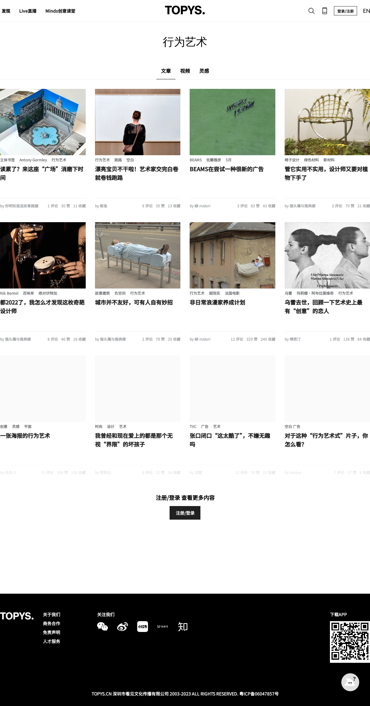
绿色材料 (311, 159)
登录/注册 (345, 11)
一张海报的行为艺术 (25, 435)
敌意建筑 (102, 293)
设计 (110, 426)
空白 (130, 159)
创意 (3, 426)
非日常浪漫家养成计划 (217, 302)
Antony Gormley (33, 159)
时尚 (98, 426)
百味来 (28, 293)
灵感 (15, 426)
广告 (204, 426)
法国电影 (232, 293)
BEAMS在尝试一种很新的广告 (227, 169)
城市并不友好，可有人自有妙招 (134, 302)
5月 (229, 159)
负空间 (119, 293)
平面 (27, 426)
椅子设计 (292, 159)
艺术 (122, 426)
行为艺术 (58, 159)
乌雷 (288, 293)
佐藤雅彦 (213, 159)
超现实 (214, 293)
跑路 (118, 159)
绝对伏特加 (48, 293)
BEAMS (196, 159)
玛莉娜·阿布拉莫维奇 (315, 293)
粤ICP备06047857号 (259, 694)
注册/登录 (185, 513)
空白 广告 (292, 426)
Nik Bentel (9, 293)
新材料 (329, 159)
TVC (193, 426)
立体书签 (7, 159)
